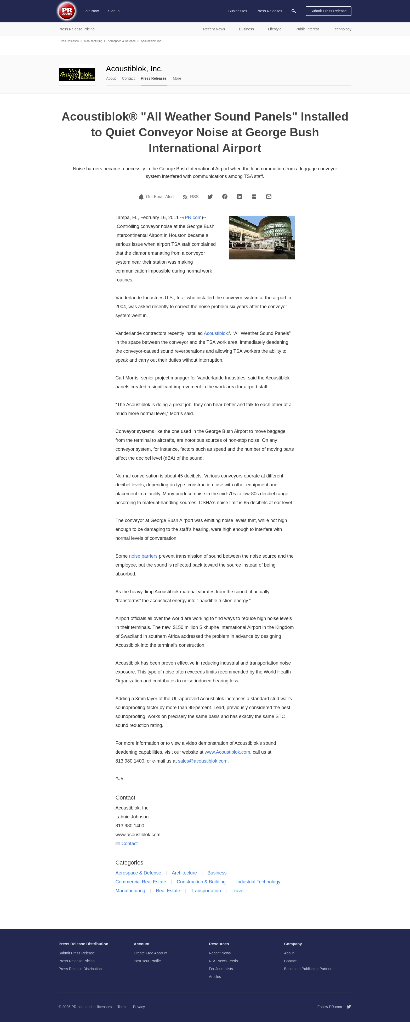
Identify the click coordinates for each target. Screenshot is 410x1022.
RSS (194, 197)
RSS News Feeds (223, 961)
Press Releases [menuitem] (269, 11)
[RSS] (186, 197)
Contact (128, 78)
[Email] (269, 196)
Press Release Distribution (80, 969)
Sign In (114, 11)
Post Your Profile (147, 961)
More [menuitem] (177, 78)
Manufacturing (93, 40)
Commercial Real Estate (141, 881)
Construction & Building (201, 881)
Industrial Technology (258, 881)
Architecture (184, 873)
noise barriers (143, 556)
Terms (122, 1007)
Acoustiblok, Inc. (151, 40)
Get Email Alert (160, 197)
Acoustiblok (216, 333)
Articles (215, 977)
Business (217, 873)
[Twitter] (210, 196)
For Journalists (221, 969)
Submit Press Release (328, 11)
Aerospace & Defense (122, 40)
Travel (237, 890)
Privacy (139, 1007)
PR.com (193, 217)
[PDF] (254, 196)
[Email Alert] (142, 197)
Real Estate (168, 890)
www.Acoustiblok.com (227, 752)
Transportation (206, 890)
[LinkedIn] (239, 196)
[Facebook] (225, 196)
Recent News (220, 953)
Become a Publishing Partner (308, 969)
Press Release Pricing (77, 961)
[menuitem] (294, 11)
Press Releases (69, 40)
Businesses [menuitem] (237, 11)
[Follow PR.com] (346, 1007)
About (111, 78)
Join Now (91, 11)
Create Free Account (150, 953)
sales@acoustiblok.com (202, 761)
